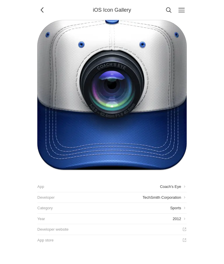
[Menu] (181, 10)
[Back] (42, 10)
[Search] (168, 10)
